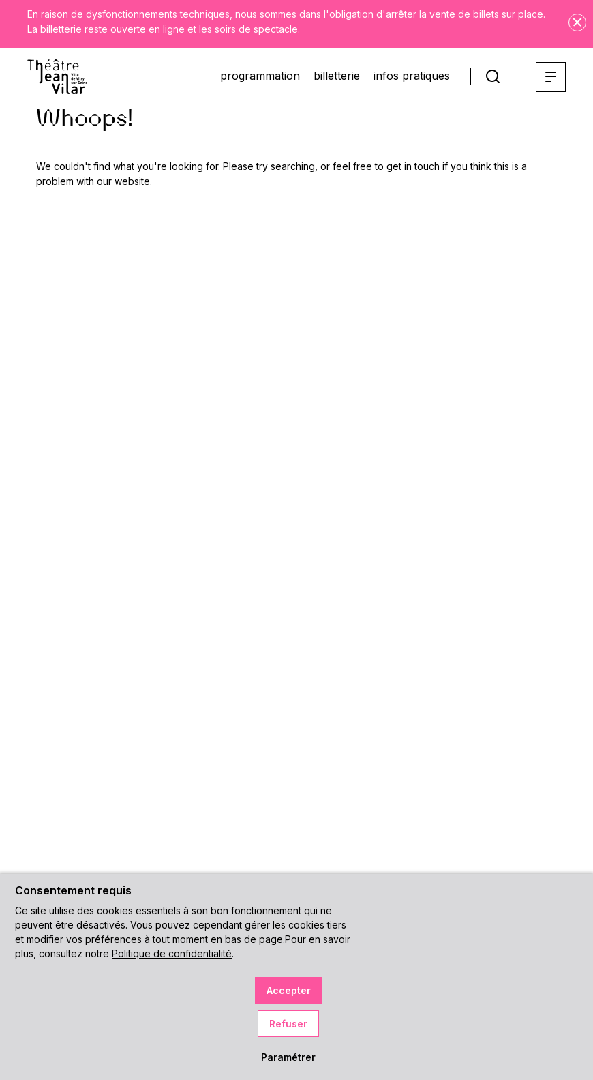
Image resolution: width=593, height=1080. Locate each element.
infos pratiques (412, 76)
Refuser (288, 1024)
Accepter (289, 990)
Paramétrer (288, 1057)
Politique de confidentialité (172, 953)
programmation (260, 76)
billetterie (337, 76)
